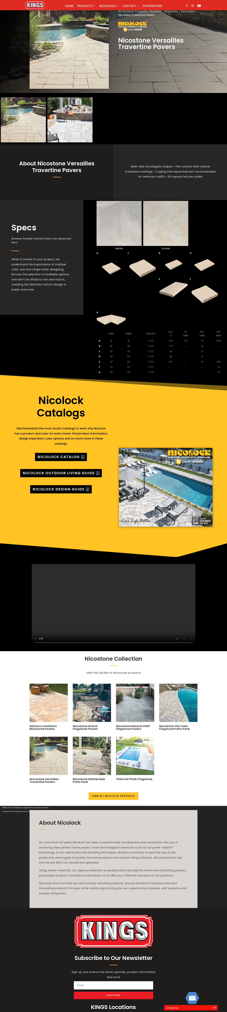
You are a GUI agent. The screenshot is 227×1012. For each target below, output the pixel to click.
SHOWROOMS (152, 6)
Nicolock (155, 11)
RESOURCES (107, 6)
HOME (69, 6)
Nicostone (171, 11)
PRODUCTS (85, 6)
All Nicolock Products (132, 11)
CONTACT (129, 6)
